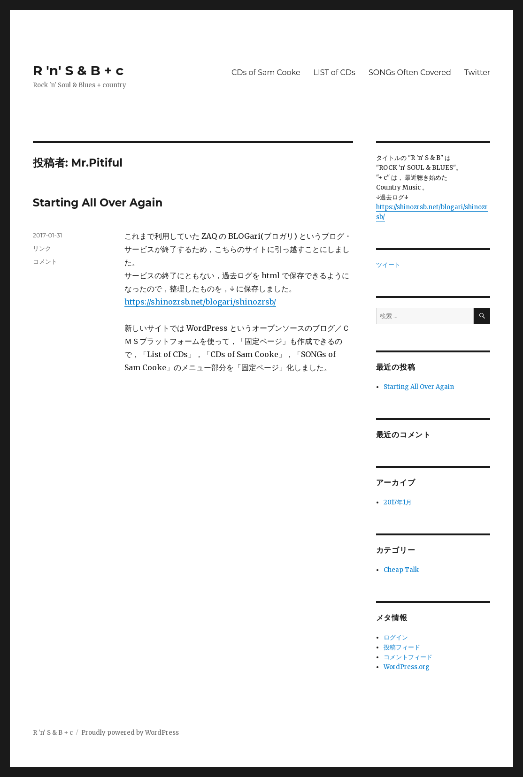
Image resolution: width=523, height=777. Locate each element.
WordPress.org (407, 667)
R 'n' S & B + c (78, 70)
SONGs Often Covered (410, 72)
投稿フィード (402, 647)
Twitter (477, 72)
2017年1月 (398, 502)
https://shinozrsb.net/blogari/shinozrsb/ (200, 301)
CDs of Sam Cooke (265, 72)
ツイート (388, 265)
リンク (42, 248)
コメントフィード (408, 657)
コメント (45, 261)
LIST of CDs (334, 72)
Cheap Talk (401, 570)
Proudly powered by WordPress (130, 733)
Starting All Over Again (98, 202)
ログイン (396, 637)
